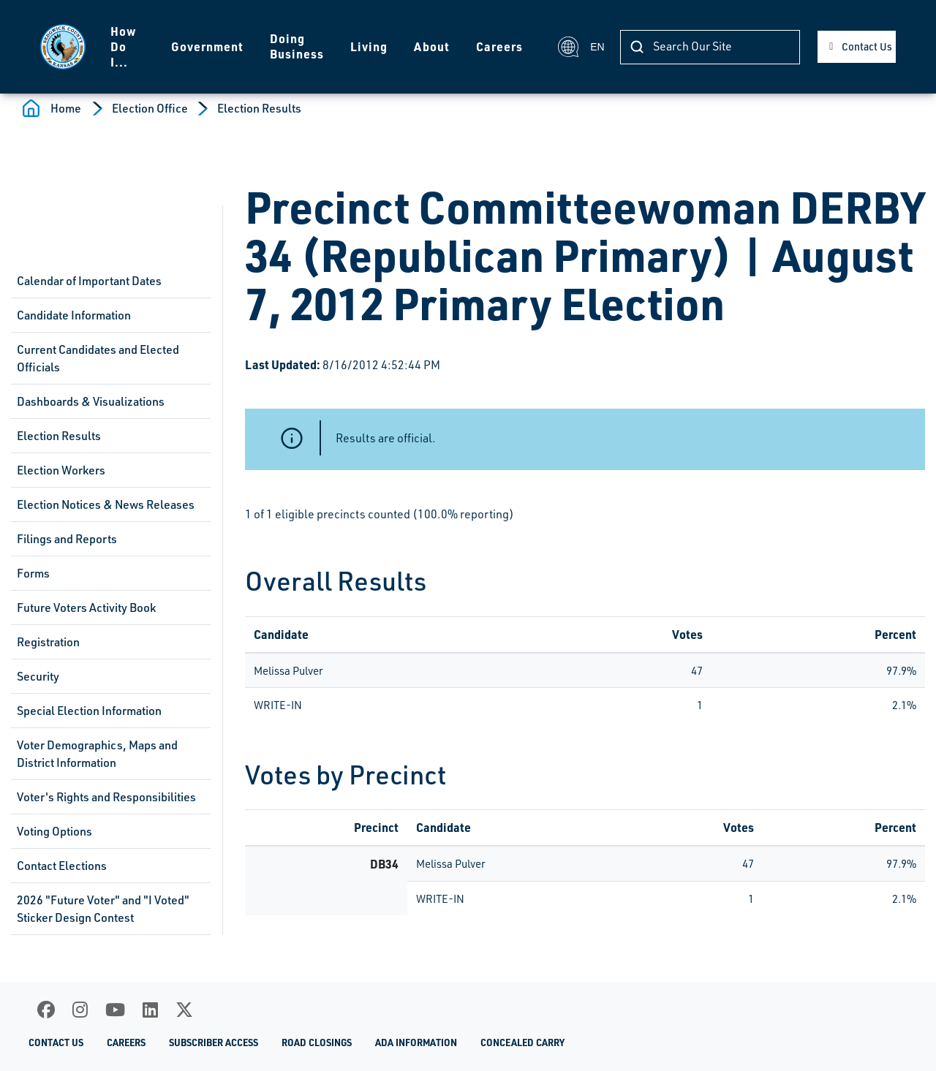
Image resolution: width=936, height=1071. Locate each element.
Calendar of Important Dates (89, 280)
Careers (499, 46)
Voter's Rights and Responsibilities (106, 797)
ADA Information (416, 1042)
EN (580, 47)
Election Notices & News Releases (106, 504)
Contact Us (867, 46)
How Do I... (123, 46)
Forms (33, 573)
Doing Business (297, 46)
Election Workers (61, 470)
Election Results (259, 108)
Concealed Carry (522, 1042)
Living (369, 46)
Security (38, 676)
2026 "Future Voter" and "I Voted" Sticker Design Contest (103, 909)
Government (207, 46)
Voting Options (54, 831)
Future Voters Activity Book (86, 607)
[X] (184, 1010)
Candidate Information (74, 315)
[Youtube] (115, 1010)
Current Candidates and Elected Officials (98, 358)
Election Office (150, 108)
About (432, 46)
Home (65, 108)
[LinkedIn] (150, 1010)
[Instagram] (80, 1010)
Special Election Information (89, 710)
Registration (48, 642)
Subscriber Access (213, 1042)
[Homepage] (63, 46)
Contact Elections (62, 865)
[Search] (710, 47)
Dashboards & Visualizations (91, 401)
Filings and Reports (67, 538)
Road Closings (317, 1042)
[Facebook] (46, 1010)
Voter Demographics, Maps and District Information (97, 754)
